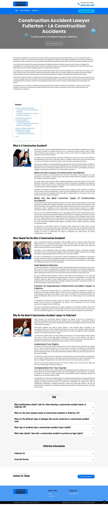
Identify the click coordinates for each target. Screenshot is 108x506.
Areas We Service (25, 10)
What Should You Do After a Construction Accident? (23, 119)
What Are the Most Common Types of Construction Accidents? (27, 114)
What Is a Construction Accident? (25, 108)
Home (16, 10)
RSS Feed (36, 504)
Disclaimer (16, 504)
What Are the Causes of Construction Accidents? (23, 111)
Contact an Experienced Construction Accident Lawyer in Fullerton (25, 125)
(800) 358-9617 (88, 4)
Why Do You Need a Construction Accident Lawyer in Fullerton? (25, 131)
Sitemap (30, 504)
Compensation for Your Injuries (25, 135)
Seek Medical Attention (23, 122)
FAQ (17, 138)
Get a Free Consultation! (86, 11)
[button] (104, 502)
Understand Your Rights (23, 134)
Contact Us (35, 10)
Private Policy (23, 504)
